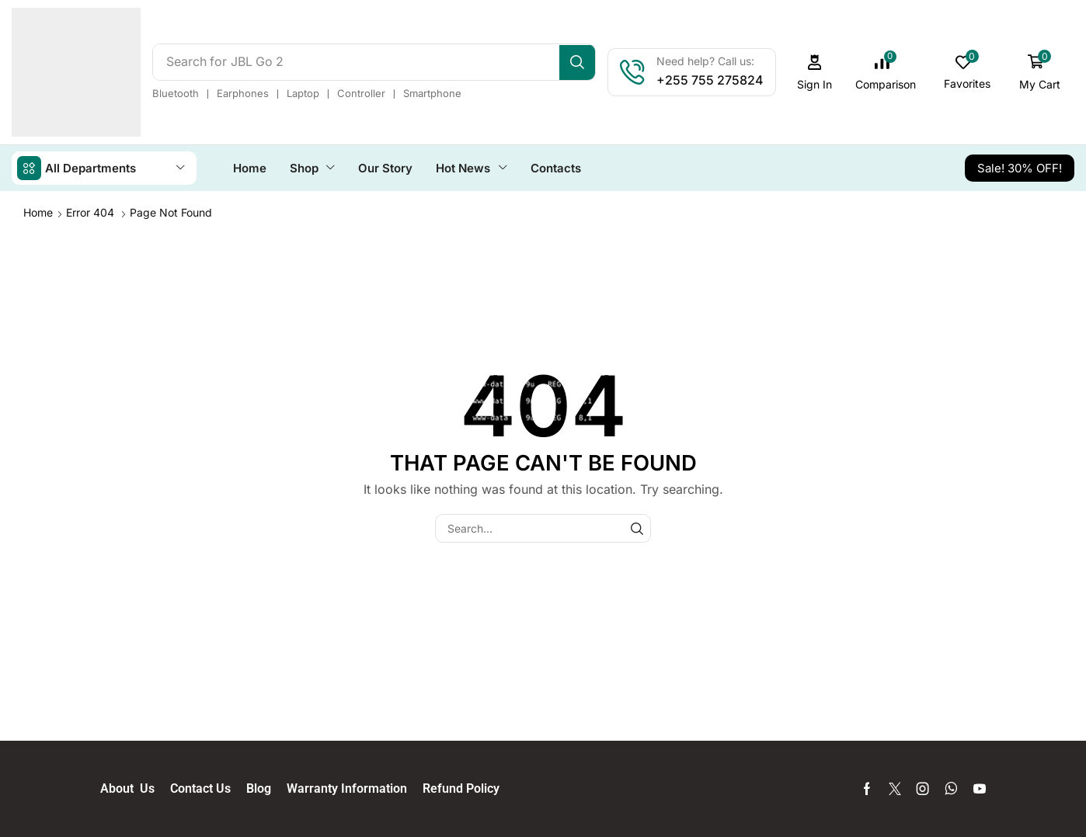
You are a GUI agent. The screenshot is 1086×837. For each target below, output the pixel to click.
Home (38, 211)
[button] (818, 72)
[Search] (581, 62)
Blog (266, 787)
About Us (135, 787)
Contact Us (208, 787)
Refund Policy (461, 787)
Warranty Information (355, 787)
